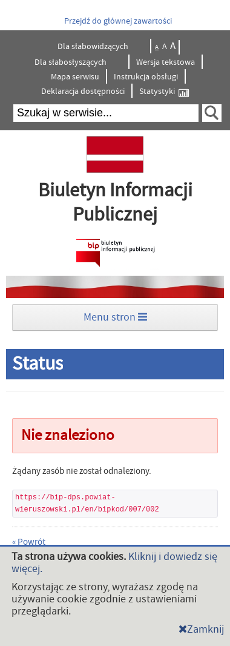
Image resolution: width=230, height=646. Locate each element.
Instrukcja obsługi (146, 77)
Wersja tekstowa (165, 62)
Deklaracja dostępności (83, 91)
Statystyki (164, 92)
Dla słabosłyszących (71, 62)
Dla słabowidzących (94, 46)
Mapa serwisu (75, 77)
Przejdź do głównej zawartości (118, 21)
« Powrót (28, 542)
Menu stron (115, 317)
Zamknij (201, 629)
